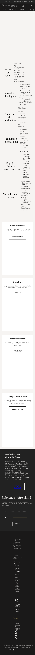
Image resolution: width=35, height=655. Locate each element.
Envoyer (17, 523)
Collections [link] (17, 547)
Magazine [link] (17, 548)
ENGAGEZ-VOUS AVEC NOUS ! (17, 351)
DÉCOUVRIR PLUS (17, 409)
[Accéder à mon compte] (31, 6)
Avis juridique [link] (9, 649)
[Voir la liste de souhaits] (27, 6)
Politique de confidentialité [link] (11, 647)
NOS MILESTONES (17, 236)
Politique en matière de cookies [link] (23, 645)
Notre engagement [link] (17, 544)
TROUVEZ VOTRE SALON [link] (6, 6)
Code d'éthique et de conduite (21, 649)
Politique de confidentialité (20, 517)
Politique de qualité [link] (25, 647)
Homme (22, 9)
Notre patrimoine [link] (17, 538)
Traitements (12, 9)
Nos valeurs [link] (17, 541)
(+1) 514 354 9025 (17, 576)
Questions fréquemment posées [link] (17, 557)
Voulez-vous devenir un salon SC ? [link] (17, 607)
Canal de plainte (17, 652)
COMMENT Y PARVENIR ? (17, 293)
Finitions (3, 9)
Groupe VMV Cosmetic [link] (9, 645)
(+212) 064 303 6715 (17, 583)
